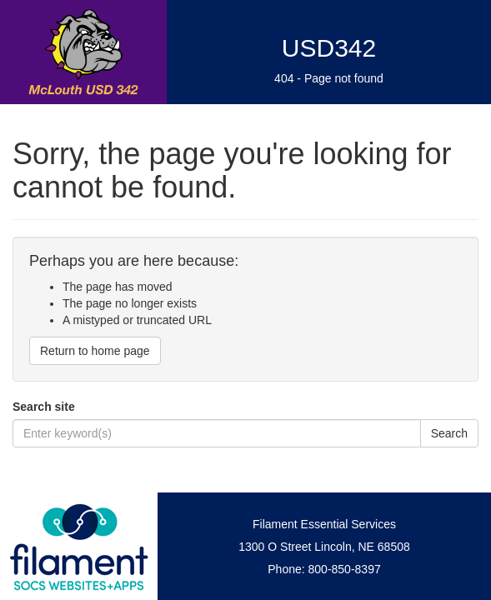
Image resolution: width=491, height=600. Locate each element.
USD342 (329, 48)
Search (449, 433)
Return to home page (95, 351)
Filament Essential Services (324, 524)
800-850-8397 (344, 569)
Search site (44, 406)
